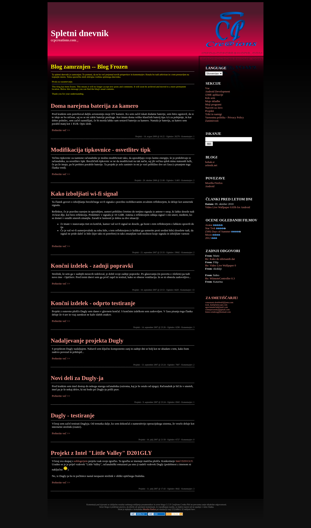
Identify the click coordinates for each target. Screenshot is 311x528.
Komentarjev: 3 (187, 327)
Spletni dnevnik (80, 33)
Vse (207, 88)
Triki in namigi (213, 114)
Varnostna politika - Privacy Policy (224, 117)
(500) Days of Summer (218, 231)
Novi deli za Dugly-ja (77, 378)
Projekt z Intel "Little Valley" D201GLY (101, 453)
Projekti (209, 111)
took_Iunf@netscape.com (216, 305)
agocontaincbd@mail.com (216, 307)
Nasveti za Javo (213, 107)
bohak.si (209, 162)
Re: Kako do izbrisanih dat (220, 259)
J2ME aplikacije (214, 94)
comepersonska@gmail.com (217, 309)
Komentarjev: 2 (187, 180)
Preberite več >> (61, 130)
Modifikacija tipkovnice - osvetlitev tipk (101, 149)
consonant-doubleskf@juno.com (219, 302)
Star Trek (210, 228)
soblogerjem (80, 461)
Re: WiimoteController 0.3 (220, 278)
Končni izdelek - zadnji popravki (92, 265)
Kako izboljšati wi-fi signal (84, 193)
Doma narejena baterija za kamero (94, 106)
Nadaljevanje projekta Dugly (87, 340)
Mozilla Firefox (214, 183)
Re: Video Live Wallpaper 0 (220, 265)
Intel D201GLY (184, 461)
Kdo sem (210, 98)
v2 (77, 41)
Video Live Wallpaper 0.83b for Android (227, 207)
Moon (208, 234)
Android (209, 186)
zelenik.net (211, 165)
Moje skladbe (212, 101)
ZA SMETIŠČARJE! (222, 298)
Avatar (209, 225)
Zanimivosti (212, 120)
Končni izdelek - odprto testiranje (93, 303)
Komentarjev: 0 (187, 439)
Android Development (217, 91)
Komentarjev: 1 (187, 136)
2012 (208, 238)
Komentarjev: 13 (187, 290)
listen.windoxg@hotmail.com (218, 312)
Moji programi (213, 104)
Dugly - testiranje (72, 415)
